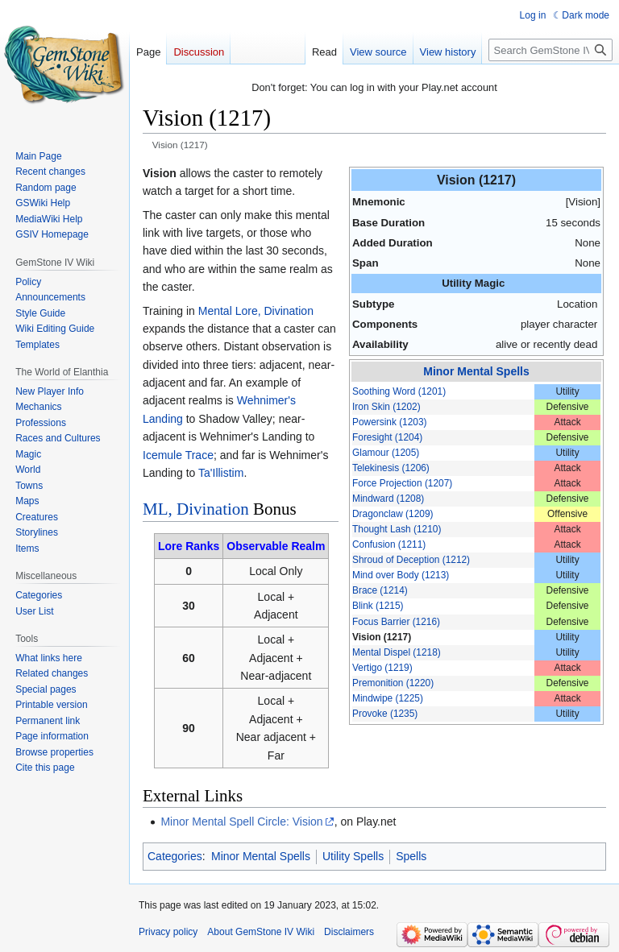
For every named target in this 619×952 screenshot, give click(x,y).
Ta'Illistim (220, 472)
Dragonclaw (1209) (392, 513)
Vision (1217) (381, 637)
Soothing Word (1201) (399, 391)
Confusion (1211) (389, 544)
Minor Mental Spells (476, 371)
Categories (174, 856)
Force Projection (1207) (402, 483)
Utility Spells (353, 856)
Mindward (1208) (388, 498)
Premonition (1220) (393, 683)
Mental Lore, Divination (256, 310)
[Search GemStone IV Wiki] (550, 50)
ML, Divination (196, 509)
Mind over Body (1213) (400, 575)
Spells (411, 856)
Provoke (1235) (385, 713)
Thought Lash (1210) (396, 529)
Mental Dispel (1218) (396, 652)
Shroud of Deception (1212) (411, 559)
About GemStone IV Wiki (260, 932)
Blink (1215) (377, 605)
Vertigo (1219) (382, 667)
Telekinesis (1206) (391, 468)
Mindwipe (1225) (387, 698)
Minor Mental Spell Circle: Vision (241, 821)
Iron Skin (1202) (386, 406)
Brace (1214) (380, 590)
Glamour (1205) (385, 452)
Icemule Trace (178, 455)
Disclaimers (349, 932)
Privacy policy (168, 932)
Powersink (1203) (389, 422)
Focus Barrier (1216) (396, 621)
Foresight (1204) (387, 437)
